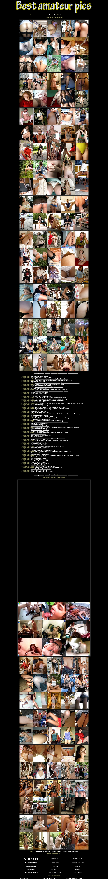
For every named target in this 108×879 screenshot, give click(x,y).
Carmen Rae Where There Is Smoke (41, 486)
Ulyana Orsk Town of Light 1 (39, 411)
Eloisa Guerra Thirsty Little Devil (40, 447)
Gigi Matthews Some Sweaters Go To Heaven (43, 467)
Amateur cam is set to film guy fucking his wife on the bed (51, 396)
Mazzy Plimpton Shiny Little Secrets (41, 394)
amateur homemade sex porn (74, 841)
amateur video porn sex (73, 860)
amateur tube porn (48, 810)
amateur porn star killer (49, 809)
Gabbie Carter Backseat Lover (39, 448)
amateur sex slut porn (72, 849)
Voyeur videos (54, 786)
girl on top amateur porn (50, 853)
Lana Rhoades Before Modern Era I (41, 452)
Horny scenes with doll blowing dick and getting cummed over (53, 468)
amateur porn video (25, 805)
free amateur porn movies (27, 814)
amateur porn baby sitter (27, 844)
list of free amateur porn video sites (76, 822)
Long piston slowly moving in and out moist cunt (49, 437)
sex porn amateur (71, 840)
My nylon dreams (68, 872)
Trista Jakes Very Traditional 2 (39, 478)
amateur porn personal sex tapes (75, 857)
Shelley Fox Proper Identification (40, 464)
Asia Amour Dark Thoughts (38, 428)
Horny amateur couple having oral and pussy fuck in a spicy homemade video (57, 400)
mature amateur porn (26, 832)
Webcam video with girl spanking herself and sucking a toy (52, 425)
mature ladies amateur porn (28, 848)
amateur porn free (25, 838)
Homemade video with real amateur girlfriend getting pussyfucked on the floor (61, 420)
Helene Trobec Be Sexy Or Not (39, 487)
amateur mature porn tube (27, 857)
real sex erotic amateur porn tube (75, 865)
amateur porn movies (26, 809)
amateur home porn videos (50, 848)
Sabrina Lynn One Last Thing (39, 460)
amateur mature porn (26, 841)
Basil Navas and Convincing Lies (40, 480)
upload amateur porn (49, 832)
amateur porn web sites (73, 828)
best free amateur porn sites (74, 814)
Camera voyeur (55, 782)
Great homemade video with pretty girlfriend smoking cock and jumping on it (60, 431)
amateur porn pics (48, 805)
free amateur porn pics (26, 861)
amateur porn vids (25, 826)
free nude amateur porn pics (74, 799)
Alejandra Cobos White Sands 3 (40, 471)
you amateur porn (25, 863)
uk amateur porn (47, 821)
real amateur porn (25, 830)
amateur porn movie (49, 847)
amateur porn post (48, 802)
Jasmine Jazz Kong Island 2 (38, 466)
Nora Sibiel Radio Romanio (38, 462)
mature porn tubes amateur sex (75, 855)
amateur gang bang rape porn (51, 844)
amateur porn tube (25, 808)
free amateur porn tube (26, 855)
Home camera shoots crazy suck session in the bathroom (51, 439)
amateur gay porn (25, 833)
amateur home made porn (27, 821)
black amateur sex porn (49, 834)
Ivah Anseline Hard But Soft (38, 479)
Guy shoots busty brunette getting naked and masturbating (52, 435)
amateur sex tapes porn (73, 859)
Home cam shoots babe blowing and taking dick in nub (50, 415)
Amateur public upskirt (55, 792)
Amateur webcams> (73, 14)
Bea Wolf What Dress (37, 441)
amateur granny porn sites (73, 826)
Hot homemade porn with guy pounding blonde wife (50, 455)
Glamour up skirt (77, 778)
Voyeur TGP (77, 872)
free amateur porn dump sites (74, 813)
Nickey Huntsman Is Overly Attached (41, 402)
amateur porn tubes (25, 840)
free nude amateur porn (49, 860)
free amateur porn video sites (74, 816)
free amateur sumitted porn (28, 864)
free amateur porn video (27, 824)
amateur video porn (25, 852)
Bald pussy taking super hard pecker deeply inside (49, 401)
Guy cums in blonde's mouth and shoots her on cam (50, 424)
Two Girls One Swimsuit (37, 421)
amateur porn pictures (26, 851)
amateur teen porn (25, 810)
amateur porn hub (48, 822)
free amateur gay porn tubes (28, 853)
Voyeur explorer (78, 792)
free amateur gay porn (49, 804)
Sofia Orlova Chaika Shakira (39, 412)
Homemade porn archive (77, 782)
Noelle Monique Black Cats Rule (40, 443)
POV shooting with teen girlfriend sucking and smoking (51, 416)
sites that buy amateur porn (74, 832)
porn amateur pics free (72, 802)
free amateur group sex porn (74, 861)
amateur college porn (49, 841)
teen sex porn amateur (72, 848)
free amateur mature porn (50, 830)
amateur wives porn (48, 806)
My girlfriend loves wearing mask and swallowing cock (50, 417)
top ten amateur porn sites (73, 817)
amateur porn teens (48, 801)
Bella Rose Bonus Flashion (38, 482)
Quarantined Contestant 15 (38, 459)
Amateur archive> (62, 14)
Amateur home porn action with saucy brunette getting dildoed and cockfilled (57, 444)
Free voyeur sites (85, 872)
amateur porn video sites (73, 820)
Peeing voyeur (78, 786)
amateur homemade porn (27, 812)
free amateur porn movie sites (74, 821)
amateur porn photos (72, 804)
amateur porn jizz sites (72, 812)
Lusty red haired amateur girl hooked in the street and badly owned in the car (57, 472)
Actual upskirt (30, 789)
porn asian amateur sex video (74, 856)
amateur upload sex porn (73, 838)
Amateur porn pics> (39, 14)
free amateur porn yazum (50, 851)
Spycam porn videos (31, 792)
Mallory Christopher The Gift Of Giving (41, 488)
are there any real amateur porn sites (76, 829)
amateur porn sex (71, 836)
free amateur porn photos (73, 806)
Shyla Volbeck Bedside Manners (40, 470)
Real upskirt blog (24, 872)
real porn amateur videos (50, 826)
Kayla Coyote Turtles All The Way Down (42, 433)
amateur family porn (49, 833)
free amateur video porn (50, 856)
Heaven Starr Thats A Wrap (38, 419)
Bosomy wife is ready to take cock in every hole (48, 484)
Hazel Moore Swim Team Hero (39, 409)
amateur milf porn (48, 828)
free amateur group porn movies (52, 817)
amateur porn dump (25, 806)
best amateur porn (48, 859)
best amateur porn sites (73, 810)
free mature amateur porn (50, 842)
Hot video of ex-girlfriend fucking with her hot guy (49, 404)
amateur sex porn (71, 837)
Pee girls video (31, 786)
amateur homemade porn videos (29, 860)
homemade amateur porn (27, 813)
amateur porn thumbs (49, 824)
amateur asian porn (48, 818)
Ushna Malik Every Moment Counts (41, 413)
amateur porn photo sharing (74, 805)
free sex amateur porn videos (74, 851)
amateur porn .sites (71, 818)
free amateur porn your (49, 855)
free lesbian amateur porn (50, 838)
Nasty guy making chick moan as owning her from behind (51, 458)
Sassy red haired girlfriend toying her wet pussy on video (51, 449)
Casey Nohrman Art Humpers (39, 445)
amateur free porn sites (72, 825)
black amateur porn (48, 813)
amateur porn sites (25, 836)
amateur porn (24, 798)
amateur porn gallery (49, 857)
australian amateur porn (50, 812)
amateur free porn (25, 820)
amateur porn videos (26, 802)
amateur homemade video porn (52, 849)
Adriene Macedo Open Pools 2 (39, 432)
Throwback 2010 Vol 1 (37, 454)
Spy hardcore (31, 783)
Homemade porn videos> (51, 14)
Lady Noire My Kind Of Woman (39, 393)
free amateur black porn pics (74, 801)
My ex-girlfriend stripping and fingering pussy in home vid (51, 406)
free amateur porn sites (26, 828)
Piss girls (77, 789)
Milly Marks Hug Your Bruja (38, 475)
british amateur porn (49, 836)
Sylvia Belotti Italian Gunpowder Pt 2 (41, 436)
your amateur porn (25, 804)
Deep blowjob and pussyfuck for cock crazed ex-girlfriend (51, 408)
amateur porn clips (25, 816)
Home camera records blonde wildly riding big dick (49, 463)
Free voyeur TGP (54, 789)
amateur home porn (25, 818)
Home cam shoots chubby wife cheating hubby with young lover (53, 397)
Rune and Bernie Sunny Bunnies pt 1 (41, 427)
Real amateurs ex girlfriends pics (45, 483)
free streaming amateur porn (51, 825)
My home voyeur (46, 872)
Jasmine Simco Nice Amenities (39, 456)
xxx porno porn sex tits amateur (75, 867)
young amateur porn (26, 849)
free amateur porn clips (26, 822)
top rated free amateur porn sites (75, 833)
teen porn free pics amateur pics (75, 798)
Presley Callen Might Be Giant (39, 476)
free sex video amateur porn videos (76, 863)
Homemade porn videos (57, 872)
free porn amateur (25, 859)
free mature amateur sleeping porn (53, 852)
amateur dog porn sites (72, 824)
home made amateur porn (50, 820)
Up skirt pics (54, 778)
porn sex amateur (71, 864)
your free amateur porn (26, 845)
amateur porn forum (48, 808)
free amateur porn (25, 799)
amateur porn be (47, 845)
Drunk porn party (94, 872)
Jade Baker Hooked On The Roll (40, 429)
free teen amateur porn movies (52, 837)
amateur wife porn (25, 829)
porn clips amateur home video (52, 863)
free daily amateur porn (49, 798)
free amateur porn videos (27, 801)
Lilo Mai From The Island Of (38, 398)
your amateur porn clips (50, 840)
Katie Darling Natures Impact (39, 405)
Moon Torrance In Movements (39, 440)
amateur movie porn (26, 834)
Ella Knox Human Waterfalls (38, 474)
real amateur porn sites (72, 830)
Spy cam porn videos (14, 872)
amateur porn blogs (48, 829)
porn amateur (24, 847)
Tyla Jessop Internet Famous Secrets (41, 423)
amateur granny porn (26, 842)
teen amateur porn (25, 856)
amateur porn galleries (26, 817)
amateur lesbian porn (49, 799)
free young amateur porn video (52, 861)
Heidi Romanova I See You (38, 451)
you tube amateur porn (26, 825)
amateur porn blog (48, 816)
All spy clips (31, 778)
